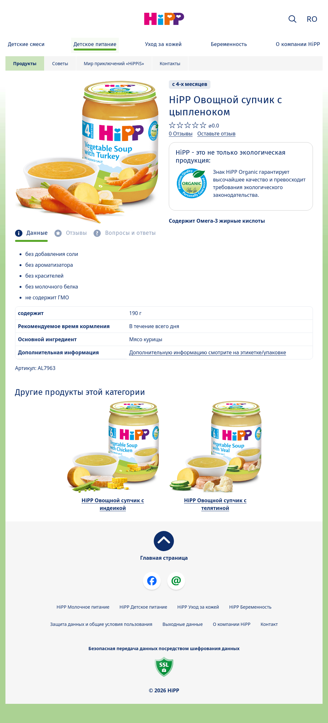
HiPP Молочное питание (82, 607)
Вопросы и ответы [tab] (129, 233)
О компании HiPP (231, 624)
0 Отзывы (181, 133)
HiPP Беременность (250, 607)
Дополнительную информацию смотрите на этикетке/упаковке (207, 352)
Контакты (170, 63)
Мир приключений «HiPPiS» (114, 63)
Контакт (269, 624)
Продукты (25, 63)
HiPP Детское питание (143, 607)
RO (312, 18)
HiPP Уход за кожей (198, 607)
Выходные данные (182, 624)
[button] (292, 19)
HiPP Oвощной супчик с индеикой (112, 504)
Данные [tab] (36, 233)
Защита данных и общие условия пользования (101, 624)
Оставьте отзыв (216, 133)
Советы (60, 63)
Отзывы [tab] (75, 233)
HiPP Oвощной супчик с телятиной (215, 504)
